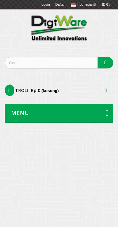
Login (46, 4)
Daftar (60, 4)
